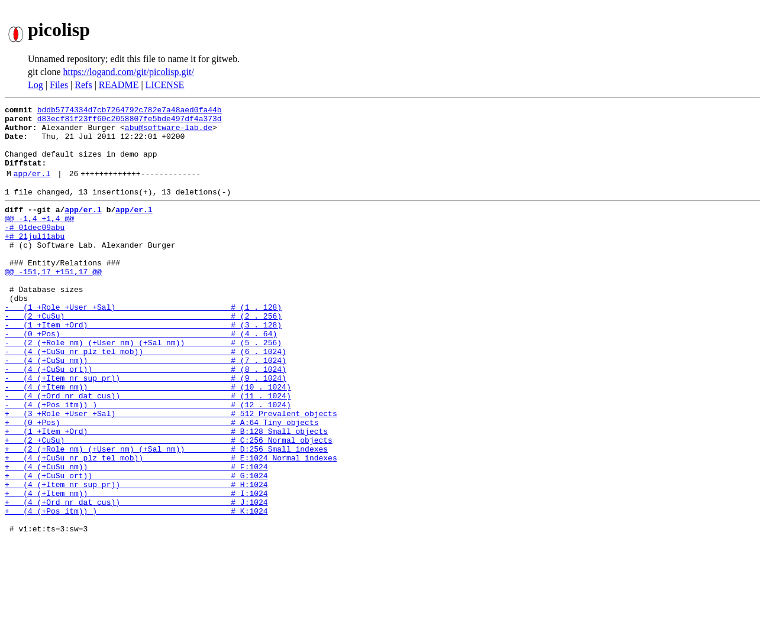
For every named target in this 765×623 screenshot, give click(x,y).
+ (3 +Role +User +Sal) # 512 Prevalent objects (171, 471)
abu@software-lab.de (168, 132)
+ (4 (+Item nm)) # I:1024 (136, 567)
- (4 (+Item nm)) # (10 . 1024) (148, 439)
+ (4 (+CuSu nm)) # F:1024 (136, 535)
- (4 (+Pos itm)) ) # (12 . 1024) (148, 461)
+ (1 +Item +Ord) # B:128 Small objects (166, 493)
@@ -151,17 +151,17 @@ (53, 301)
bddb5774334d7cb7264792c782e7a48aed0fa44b (129, 111)
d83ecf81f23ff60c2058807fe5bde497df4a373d (129, 121)
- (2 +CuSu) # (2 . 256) (143, 354)
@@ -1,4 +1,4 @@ (39, 237)
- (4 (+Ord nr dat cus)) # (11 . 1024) (148, 450)
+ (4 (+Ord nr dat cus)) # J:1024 (136, 578)
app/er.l (32, 187)
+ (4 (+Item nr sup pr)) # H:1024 (136, 556)
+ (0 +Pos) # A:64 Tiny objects (161, 482)
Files (59, 85)
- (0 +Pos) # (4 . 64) (141, 376)
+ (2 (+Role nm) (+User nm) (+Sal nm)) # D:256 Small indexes (166, 514)
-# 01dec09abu (34, 248)
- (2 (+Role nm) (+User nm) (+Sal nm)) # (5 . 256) (143, 386)
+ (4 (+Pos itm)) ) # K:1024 (136, 588)
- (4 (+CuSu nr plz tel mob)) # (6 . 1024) (145, 397)
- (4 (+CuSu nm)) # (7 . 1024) (145, 408)
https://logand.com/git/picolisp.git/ (128, 72)
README (119, 85)
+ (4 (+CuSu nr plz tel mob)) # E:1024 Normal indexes (171, 525)
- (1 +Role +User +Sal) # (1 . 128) (143, 344)
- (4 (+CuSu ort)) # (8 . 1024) (145, 418)
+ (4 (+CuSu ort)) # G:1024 (136, 546)
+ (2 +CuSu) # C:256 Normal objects (169, 503)
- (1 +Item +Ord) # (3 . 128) (143, 365)
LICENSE (165, 85)
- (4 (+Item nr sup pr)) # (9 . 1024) (145, 429)
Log (35, 85)
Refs (83, 85)
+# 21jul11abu (34, 259)
